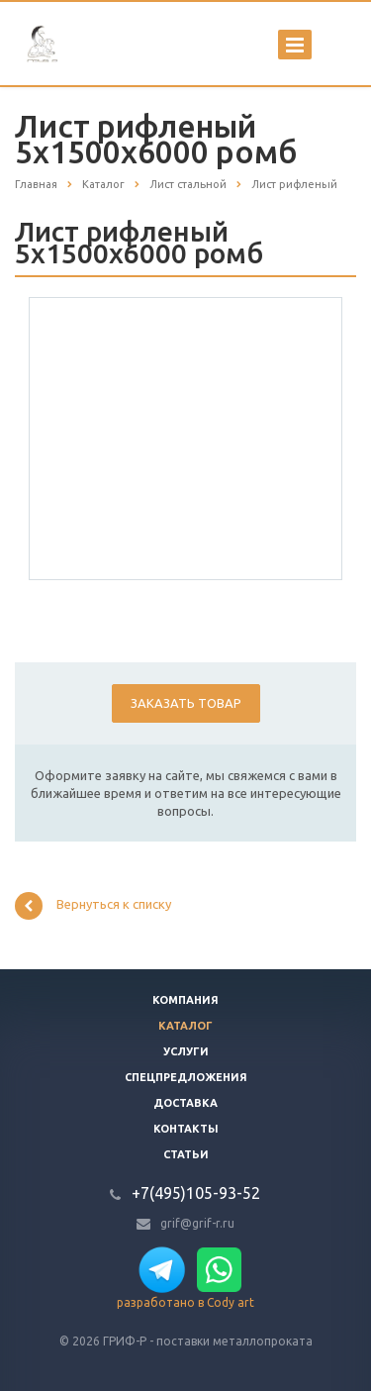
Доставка (185, 1103)
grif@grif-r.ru (197, 1223)
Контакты (186, 1129)
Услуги (186, 1051)
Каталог (185, 1026)
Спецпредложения (186, 1077)
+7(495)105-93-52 (196, 1193)
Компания (185, 1000)
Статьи (186, 1154)
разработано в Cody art (185, 1302)
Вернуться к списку (93, 906)
